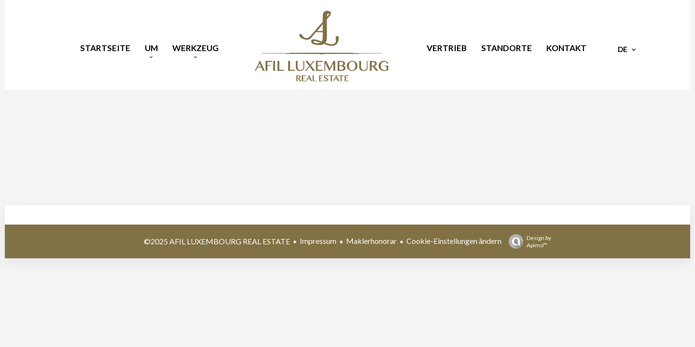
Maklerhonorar (371, 240)
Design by (527, 241)
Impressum (318, 240)
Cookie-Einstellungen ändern (453, 240)
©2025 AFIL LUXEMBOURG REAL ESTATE (217, 241)
